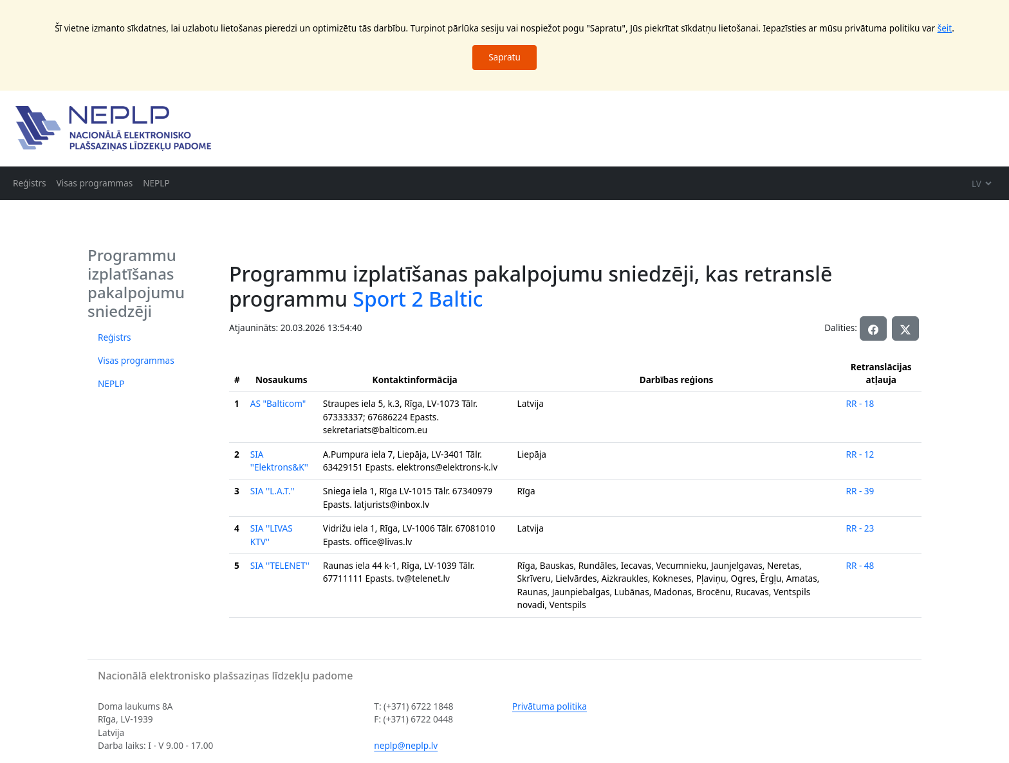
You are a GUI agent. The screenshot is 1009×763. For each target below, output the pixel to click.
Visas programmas (95, 183)
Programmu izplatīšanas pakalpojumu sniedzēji (136, 282)
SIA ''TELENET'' (280, 565)
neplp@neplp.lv (406, 745)
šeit (945, 28)
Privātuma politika (549, 706)
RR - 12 (860, 454)
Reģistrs (29, 183)
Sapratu (504, 57)
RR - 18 (860, 403)
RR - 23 (860, 528)
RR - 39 (860, 491)
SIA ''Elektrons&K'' (279, 460)
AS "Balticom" (278, 403)
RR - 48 (860, 565)
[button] (905, 328)
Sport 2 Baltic (418, 298)
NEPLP (156, 183)
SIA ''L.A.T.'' (272, 491)
